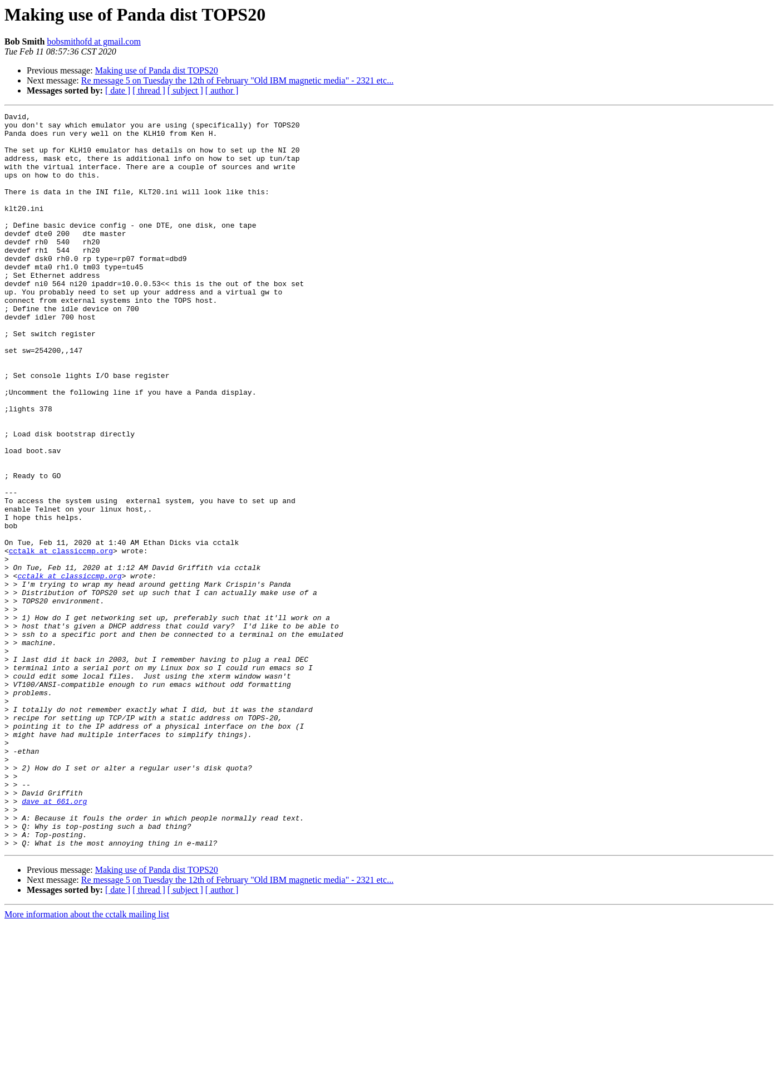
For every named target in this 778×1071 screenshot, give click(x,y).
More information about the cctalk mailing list (86, 1061)
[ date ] (117, 90)
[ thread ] (148, 90)
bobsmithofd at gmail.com (93, 41)
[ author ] (222, 90)
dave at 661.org (54, 940)
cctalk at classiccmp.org (61, 639)
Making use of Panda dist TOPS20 (156, 70)
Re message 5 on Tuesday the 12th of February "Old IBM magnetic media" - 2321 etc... (237, 80)
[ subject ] (185, 90)
